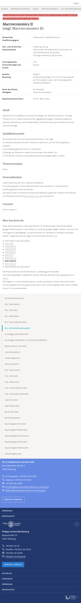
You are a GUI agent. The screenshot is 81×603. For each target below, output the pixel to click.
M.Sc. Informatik (11, 376)
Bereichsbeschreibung (32, 196)
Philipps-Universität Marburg (12, 524)
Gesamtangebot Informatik (16, 442)
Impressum (7, 511)
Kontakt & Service (13, 564)
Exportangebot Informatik (15, 424)
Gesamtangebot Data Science (17, 436)
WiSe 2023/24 (10, 264)
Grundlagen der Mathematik (16, 334)
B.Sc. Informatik (11, 310)
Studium (36, 9)
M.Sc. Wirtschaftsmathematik (16, 394)
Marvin (5, 278)
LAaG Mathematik (12, 406)
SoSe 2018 (9, 244)
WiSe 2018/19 (10, 246)
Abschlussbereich (12, 364)
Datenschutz (8, 516)
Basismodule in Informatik (15, 346)
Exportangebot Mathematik (16, 430)
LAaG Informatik (11, 400)
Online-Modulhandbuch (50, 9)
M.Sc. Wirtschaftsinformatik (16, 388)
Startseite (4, 9)
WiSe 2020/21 (10, 252)
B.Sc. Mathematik (12, 316)
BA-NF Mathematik (12, 418)
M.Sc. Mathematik (12, 382)
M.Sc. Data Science (12, 370)
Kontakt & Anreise (13, 499)
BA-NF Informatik (11, 412)
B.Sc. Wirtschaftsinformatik (16, 322)
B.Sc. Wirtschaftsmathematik (17, 328)
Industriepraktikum (12, 352)
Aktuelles (7, 573)
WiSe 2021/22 (10, 258)
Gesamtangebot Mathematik (16, 448)
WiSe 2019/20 (10, 249)
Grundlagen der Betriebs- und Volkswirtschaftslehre (26, 340)
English (76, 3)
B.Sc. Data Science (12, 304)
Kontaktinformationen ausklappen (76, 524)
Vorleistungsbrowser (13, 454)
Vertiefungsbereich (12, 358)
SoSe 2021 (9, 255)
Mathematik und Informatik (20, 9)
